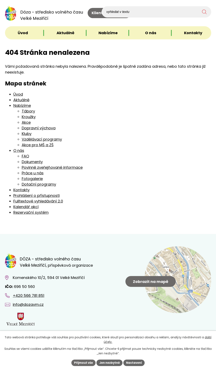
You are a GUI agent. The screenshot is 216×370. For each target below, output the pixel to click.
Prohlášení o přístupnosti (36, 195)
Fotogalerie (32, 178)
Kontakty (21, 189)
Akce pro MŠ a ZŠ (38, 145)
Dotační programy (39, 184)
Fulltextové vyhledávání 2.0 (38, 201)
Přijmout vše (82, 362)
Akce (26, 122)
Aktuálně (21, 99)
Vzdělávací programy (42, 139)
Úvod (18, 94)
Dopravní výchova (39, 128)
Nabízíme (22, 105)
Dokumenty (32, 161)
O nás (18, 150)
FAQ (25, 156)
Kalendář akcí (26, 206)
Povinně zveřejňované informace (52, 167)
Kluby (27, 133)
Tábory (28, 111)
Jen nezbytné (110, 362)
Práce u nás (33, 173)
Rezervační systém (31, 212)
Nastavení (135, 362)
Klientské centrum (109, 13)
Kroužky (29, 116)
